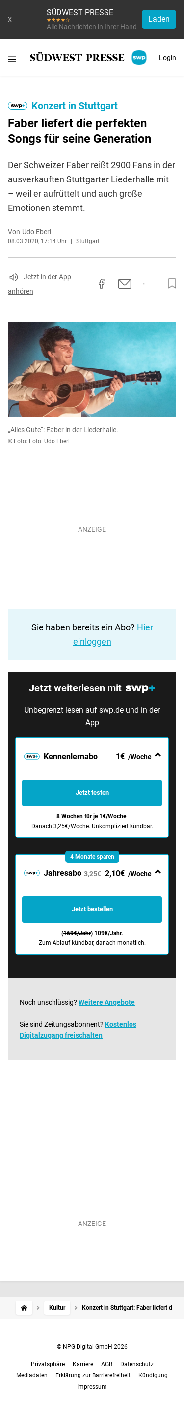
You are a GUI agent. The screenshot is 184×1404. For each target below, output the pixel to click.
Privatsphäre (48, 1364)
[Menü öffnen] (12, 58)
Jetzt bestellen (92, 909)
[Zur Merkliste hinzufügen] (169, 284)
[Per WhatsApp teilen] (144, 284)
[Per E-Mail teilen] (124, 284)
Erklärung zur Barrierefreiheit (93, 1375)
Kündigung (153, 1375)
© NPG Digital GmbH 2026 (92, 1347)
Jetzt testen (92, 792)
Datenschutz (137, 1364)
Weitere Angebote (107, 1002)
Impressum (92, 1386)
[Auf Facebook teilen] (101, 284)
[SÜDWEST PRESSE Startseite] (89, 57)
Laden (159, 19)
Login (167, 57)
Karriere (83, 1364)
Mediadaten (32, 1375)
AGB (106, 1364)
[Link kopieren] (84, 284)
